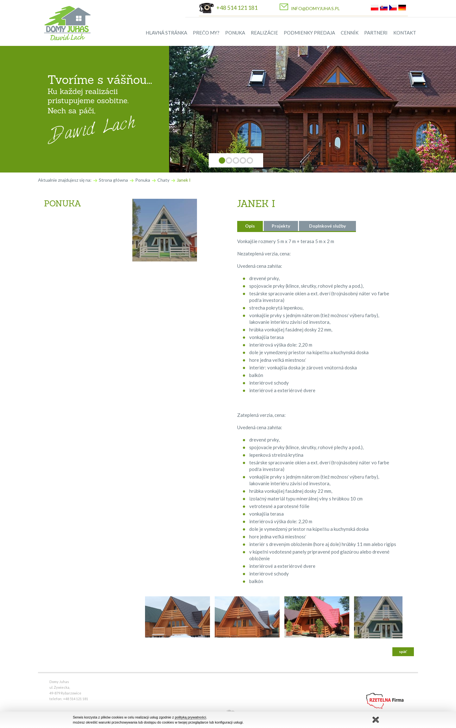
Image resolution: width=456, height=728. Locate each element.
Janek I (184, 180)
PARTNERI (376, 32)
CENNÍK (349, 32)
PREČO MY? (206, 32)
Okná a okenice (68, 300)
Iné (53, 317)
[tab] (250, 226)
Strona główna (113, 180)
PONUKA (235, 32)
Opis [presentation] (250, 226)
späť (403, 651)
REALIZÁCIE (264, 32)
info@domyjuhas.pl (315, 8)
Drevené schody (68, 267)
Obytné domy (65, 234)
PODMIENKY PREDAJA (309, 32)
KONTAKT (404, 32)
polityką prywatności (190, 717)
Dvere (56, 284)
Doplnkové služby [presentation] (327, 226)
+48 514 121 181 (236, 7)
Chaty (163, 180)
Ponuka (142, 180)
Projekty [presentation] (281, 226)
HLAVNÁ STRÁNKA (166, 32)
